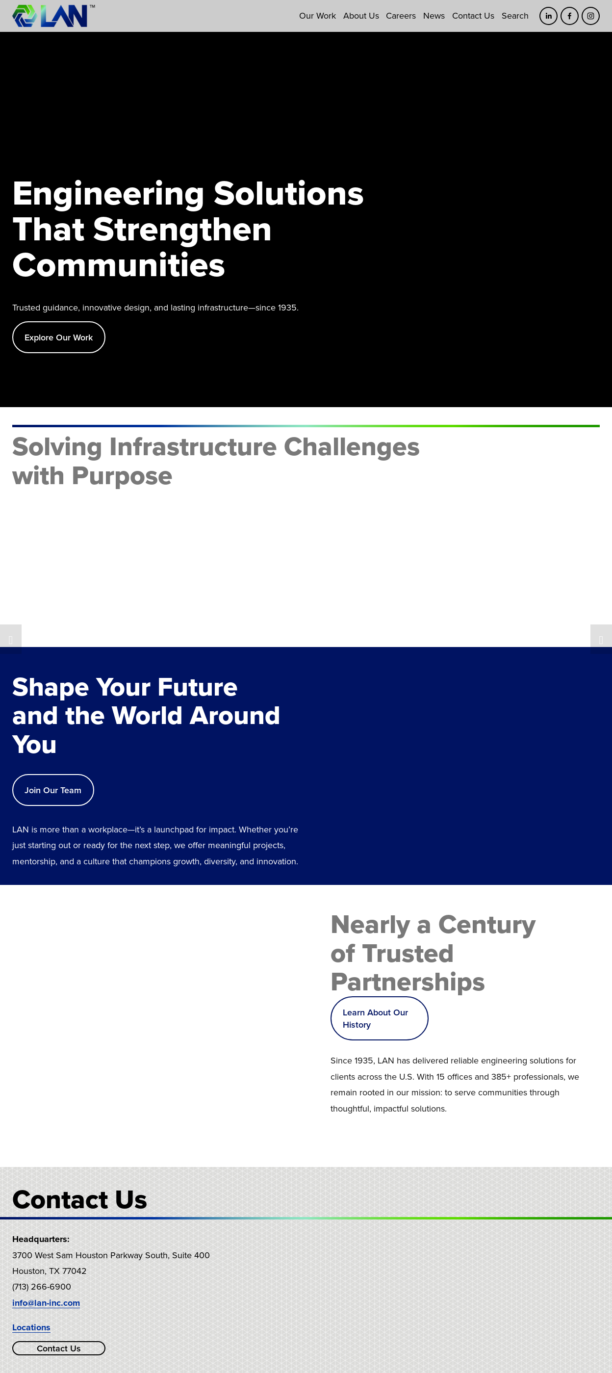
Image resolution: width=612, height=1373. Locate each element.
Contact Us (473, 15)
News (434, 15)
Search (515, 15)
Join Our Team (53, 790)
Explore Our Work (59, 337)
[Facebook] (570, 16)
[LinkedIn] (548, 16)
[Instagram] (591, 16)
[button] (11, 639)
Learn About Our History (375, 1018)
